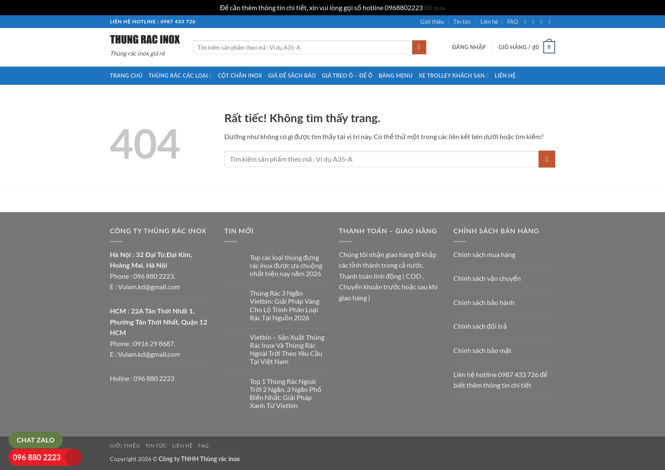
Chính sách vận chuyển (487, 278)
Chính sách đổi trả (480, 326)
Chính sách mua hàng (484, 254)
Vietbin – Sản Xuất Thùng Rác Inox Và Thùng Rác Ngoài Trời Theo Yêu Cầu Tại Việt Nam (287, 349)
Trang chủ (126, 75)
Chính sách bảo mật (482, 350)
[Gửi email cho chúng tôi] (550, 22)
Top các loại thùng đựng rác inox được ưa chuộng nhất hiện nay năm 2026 (286, 265)
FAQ (512, 21)
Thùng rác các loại (180, 76)
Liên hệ (489, 21)
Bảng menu (396, 75)
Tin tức (462, 21)
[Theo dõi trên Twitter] (542, 22)
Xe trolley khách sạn (454, 76)
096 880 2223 (37, 457)
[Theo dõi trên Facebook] (526, 22)
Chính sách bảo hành (483, 302)
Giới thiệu (432, 21)
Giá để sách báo (292, 75)
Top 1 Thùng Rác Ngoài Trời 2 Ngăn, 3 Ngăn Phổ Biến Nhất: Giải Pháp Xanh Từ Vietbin (285, 393)
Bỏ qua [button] (434, 7)
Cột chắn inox (240, 75)
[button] (469, 47)
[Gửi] (419, 47)
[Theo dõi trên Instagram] (534, 22)
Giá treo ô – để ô (347, 75)
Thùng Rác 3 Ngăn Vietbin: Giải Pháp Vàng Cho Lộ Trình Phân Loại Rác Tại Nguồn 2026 (284, 305)
